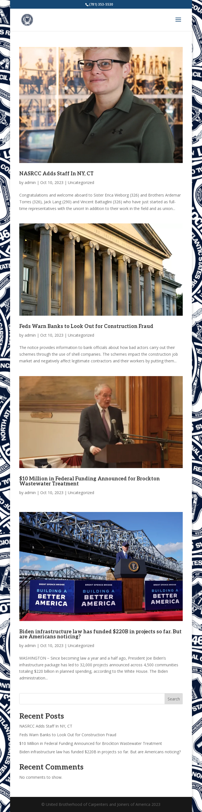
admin (30, 182)
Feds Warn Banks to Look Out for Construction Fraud (86, 326)
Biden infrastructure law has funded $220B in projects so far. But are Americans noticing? (100, 634)
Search (174, 699)
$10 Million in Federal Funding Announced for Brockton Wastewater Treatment (89, 481)
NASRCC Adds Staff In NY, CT (56, 174)
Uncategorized (81, 182)
